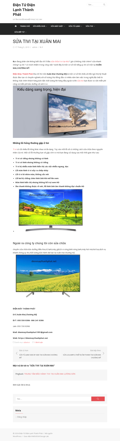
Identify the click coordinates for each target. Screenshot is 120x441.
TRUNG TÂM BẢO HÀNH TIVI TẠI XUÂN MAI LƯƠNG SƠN (49, 374)
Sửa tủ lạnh (74, 26)
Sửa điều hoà (39, 26)
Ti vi (14, 149)
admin (34, 47)
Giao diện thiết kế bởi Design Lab (36, 436)
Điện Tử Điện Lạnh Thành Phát (24, 10)
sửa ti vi (27, 342)
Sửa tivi (89, 26)
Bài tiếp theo (82, 354)
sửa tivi (80, 80)
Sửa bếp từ (19, 32)
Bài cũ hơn (38, 354)
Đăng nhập (22, 417)
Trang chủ (25, 26)
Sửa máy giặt (57, 26)
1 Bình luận (38, 342)
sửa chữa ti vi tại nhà (60, 61)
